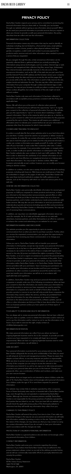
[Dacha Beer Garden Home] (13, 4)
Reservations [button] (35, 472)
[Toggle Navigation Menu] (68, 4)
